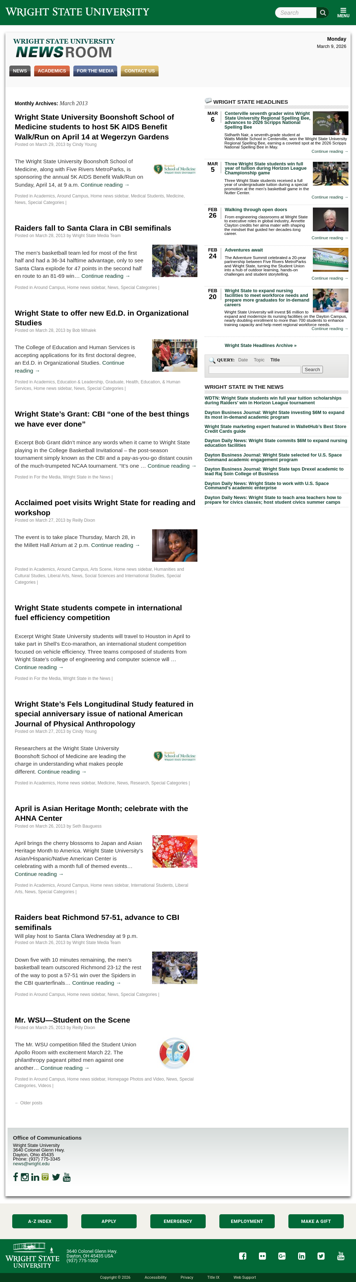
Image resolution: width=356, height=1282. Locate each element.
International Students (152, 885)
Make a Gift (316, 1221)
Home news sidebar (109, 196)
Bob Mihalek (84, 330)
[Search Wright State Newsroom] (312, 369)
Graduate (114, 381)
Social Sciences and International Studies (124, 575)
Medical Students (147, 196)
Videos (44, 1085)
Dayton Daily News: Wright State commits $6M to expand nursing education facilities (276, 443)
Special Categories (46, 202)
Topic (259, 359)
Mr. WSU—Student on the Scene (72, 1020)
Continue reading (105, 185)
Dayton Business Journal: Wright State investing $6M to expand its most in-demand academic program (274, 415)
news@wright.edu (31, 1163)
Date (243, 359)
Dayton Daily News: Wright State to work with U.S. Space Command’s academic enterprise (267, 486)
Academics (52, 71)
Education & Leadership (80, 381)
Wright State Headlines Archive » (261, 345)
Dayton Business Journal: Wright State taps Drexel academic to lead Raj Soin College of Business (274, 471)
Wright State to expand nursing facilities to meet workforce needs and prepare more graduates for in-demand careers (266, 297)
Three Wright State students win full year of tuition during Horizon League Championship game (266, 168)
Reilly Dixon (83, 520)
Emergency (178, 1221)
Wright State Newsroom (65, 49)
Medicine (175, 196)
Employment (247, 1221)
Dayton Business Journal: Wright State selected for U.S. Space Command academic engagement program (273, 457)
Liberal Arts (58, 575)
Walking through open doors (256, 209)
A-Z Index (40, 1221)
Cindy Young (84, 144)
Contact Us (139, 71)
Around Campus (72, 196)
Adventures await (244, 250)
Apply (109, 1221)
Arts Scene (100, 569)
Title (275, 359)
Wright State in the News (86, 477)
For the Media (95, 71)
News (20, 71)
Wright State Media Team (96, 235)
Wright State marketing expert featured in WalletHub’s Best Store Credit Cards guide (275, 429)
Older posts (28, 1102)
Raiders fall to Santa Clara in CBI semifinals (93, 228)
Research (140, 782)
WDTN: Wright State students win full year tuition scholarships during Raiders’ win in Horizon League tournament (273, 400)
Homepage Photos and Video (136, 1079)
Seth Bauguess (86, 826)
